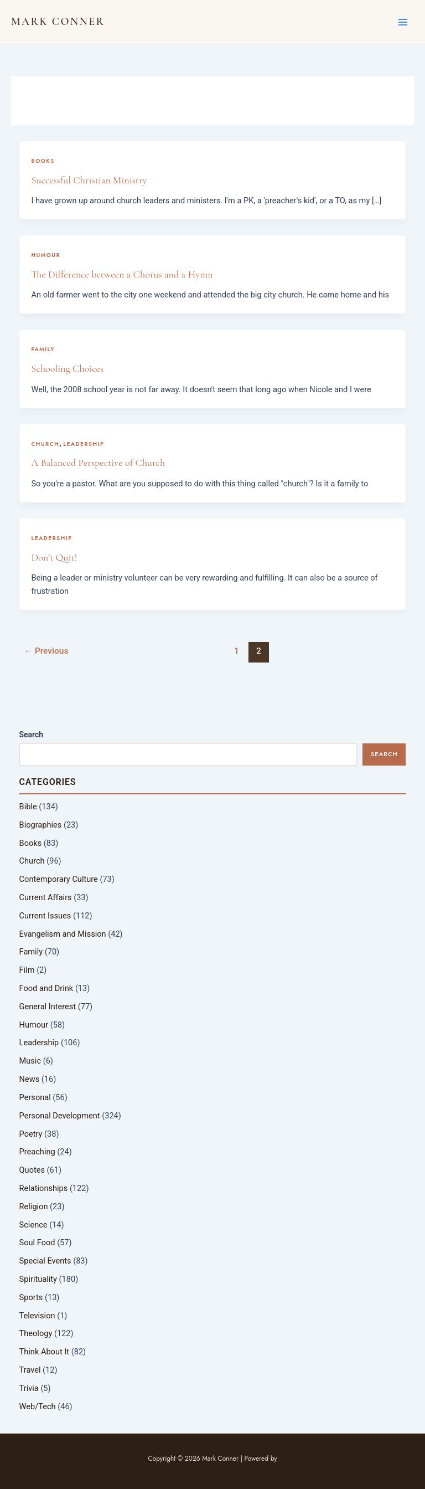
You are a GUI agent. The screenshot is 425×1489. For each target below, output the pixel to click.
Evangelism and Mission (62, 934)
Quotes (32, 1170)
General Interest (47, 1007)
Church (45, 444)
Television (37, 1316)
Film (27, 970)
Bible (28, 807)
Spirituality (38, 1279)
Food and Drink (46, 988)
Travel (30, 1370)
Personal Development (59, 1116)
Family (43, 349)
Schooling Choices (67, 368)
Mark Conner (58, 21)
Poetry (31, 1134)
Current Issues (45, 916)
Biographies (40, 825)
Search (31, 734)
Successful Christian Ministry (89, 180)
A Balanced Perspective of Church (98, 462)
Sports (31, 1297)
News (29, 1079)
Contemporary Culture (58, 879)
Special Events (45, 1261)
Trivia (29, 1388)
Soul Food (37, 1242)
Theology (36, 1333)
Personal (35, 1097)
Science (33, 1225)
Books (42, 161)
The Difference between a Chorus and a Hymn (121, 274)
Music (30, 1061)
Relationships (43, 1188)
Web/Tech (37, 1406)
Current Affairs (45, 897)
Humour (45, 255)
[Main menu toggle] (403, 22)
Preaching (37, 1152)
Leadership (83, 444)
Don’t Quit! (54, 557)
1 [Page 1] (236, 651)
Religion (33, 1206)
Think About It (44, 1352)
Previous (46, 651)
